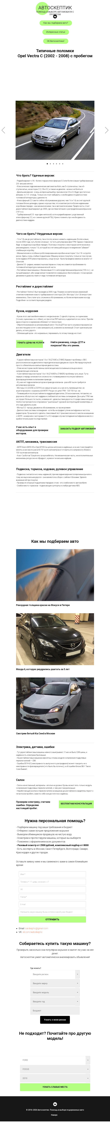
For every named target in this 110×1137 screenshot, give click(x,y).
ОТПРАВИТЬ (52, 935)
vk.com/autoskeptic (32, 947)
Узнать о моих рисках (55, 1035)
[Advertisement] (55, 82)
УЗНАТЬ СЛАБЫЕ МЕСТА (55, 1102)
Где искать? (35, 984)
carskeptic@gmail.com (36, 944)
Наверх (55, 1130)
